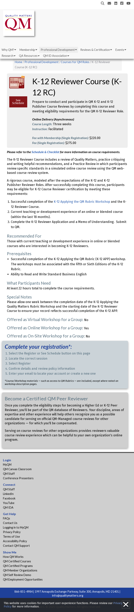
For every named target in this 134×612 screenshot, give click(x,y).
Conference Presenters (18, 478)
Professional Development (58, 49)
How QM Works (13, 556)
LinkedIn (8, 493)
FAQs (6, 518)
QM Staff (9, 473)
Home (18, 62)
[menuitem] (8, 50)
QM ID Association (55, 55)
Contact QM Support (16, 545)
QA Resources (28, 55)
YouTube (8, 503)
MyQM (7, 464)
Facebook (9, 498)
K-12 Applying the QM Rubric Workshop (82, 202)
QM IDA (8, 507)
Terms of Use (11, 536)
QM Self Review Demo (17, 575)
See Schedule (18, 102)
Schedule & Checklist (46, 152)
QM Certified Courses (17, 561)
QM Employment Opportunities (23, 579)
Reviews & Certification (95, 49)
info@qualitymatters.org (67, 595)
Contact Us (10, 523)
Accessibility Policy (15, 541)
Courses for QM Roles (75, 62)
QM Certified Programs (18, 565)
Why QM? (8, 49)
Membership (27, 49)
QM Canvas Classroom (17, 469)
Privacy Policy (12, 532)
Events (119, 49)
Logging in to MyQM (15, 527)
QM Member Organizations (20, 570)
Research (7, 55)
